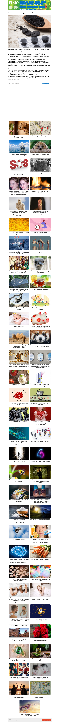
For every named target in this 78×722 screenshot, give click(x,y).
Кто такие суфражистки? (40, 173)
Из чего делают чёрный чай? (40, 289)
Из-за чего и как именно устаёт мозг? (19, 403)
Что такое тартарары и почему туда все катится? (40, 696)
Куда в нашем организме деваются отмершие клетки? (19, 233)
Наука (41, 4)
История (43, 1)
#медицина (10, 79)
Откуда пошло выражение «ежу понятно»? (40, 155)
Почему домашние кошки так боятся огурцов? (19, 136)
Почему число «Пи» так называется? (40, 619)
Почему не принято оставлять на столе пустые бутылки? (18, 659)
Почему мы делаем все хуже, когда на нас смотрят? (19, 639)
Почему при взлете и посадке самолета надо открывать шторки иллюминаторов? (40, 366)
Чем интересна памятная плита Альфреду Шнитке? (19, 290)
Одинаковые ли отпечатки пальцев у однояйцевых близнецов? (40, 213)
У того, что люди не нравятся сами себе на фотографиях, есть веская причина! (19, 620)
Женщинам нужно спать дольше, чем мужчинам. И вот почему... (40, 598)
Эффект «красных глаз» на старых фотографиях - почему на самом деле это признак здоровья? (19, 193)
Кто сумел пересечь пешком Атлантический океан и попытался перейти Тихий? (19, 252)
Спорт (28, 9)
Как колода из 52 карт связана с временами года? (40, 442)
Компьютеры (23, 4)
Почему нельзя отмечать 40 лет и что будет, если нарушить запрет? (19, 365)
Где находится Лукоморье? (40, 136)
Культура (36, 4)
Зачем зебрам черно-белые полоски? (19, 308)
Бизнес (21, 1)
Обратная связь (41, 9)
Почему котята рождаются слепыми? (40, 678)
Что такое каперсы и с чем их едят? (40, 659)
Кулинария (30, 4)
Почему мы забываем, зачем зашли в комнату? (40, 385)
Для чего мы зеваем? (19, 326)
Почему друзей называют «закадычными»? (18, 696)
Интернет (38, 1)
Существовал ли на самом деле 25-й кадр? (40, 403)
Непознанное (23, 6)
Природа (36, 6)
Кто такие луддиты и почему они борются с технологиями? (18, 271)
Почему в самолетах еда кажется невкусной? (18, 500)
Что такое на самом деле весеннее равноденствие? (40, 520)
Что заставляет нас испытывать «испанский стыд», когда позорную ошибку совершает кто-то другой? (19, 213)
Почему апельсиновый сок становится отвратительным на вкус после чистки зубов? (40, 541)
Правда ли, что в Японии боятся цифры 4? (40, 462)
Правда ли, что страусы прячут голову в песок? (40, 271)
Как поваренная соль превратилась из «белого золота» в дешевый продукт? (19, 521)
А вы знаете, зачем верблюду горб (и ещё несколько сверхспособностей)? (19, 346)
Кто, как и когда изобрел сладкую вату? (40, 580)
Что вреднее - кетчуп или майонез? (19, 385)
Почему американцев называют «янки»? (19, 678)
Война (26, 1)
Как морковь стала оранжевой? (40, 559)
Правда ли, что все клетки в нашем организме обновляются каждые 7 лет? (19, 443)
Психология (42, 6)
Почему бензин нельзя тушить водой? (40, 192)
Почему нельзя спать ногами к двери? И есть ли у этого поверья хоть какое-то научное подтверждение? (19, 600)
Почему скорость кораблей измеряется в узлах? (19, 155)
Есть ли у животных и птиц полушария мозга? (19, 580)
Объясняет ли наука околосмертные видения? (18, 462)
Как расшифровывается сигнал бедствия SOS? (19, 173)
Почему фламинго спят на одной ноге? (40, 251)
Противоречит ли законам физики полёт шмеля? (19, 480)
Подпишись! (46, 720)
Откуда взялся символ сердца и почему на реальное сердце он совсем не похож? (40, 423)
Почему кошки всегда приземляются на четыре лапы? (18, 540)
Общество (30, 6)
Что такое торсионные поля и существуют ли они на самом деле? (40, 481)
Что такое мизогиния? (40, 232)
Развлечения (23, 9)
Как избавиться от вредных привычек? (40, 308)
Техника (33, 9)
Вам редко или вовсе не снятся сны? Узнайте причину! (29, 715)
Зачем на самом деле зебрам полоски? (18, 422)
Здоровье (32, 1)
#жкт (18, 79)
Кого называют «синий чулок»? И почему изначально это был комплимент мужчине (40, 501)
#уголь (15, 79)
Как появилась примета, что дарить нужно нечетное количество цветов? (40, 640)
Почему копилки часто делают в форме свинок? (40, 327)
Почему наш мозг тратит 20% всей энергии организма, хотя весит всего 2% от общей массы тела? (19, 561)
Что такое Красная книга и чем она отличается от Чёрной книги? (40, 345)
